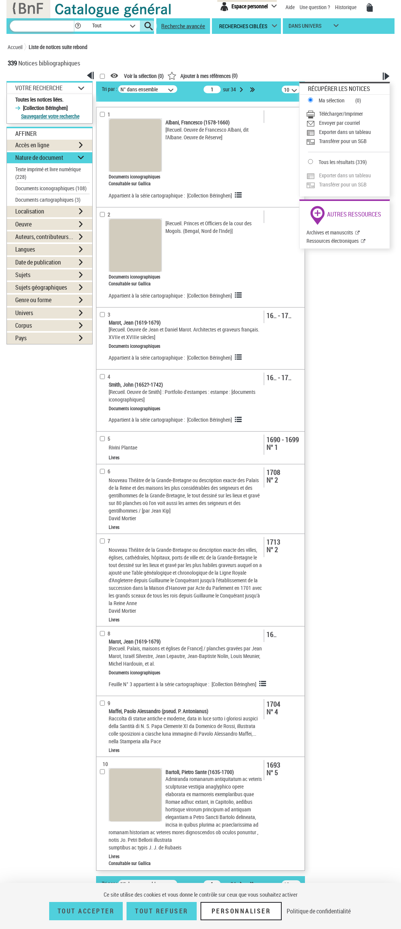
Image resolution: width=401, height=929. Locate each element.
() (202, 75)
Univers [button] (24, 313)
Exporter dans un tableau (345, 131)
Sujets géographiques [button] (41, 287)
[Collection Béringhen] (209, 195)
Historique (346, 7)
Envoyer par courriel (339, 122)
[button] (77, 26)
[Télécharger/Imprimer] (348, 114)
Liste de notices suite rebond (58, 47)
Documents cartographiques (47, 199)
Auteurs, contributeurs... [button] (44, 237)
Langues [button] (25, 249)
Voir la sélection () (144, 76)
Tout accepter (86, 911)
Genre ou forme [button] (33, 300)
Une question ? (315, 7)
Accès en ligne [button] (32, 145)
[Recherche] (42, 26)
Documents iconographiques (51, 188)
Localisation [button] (29, 211)
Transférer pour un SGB (343, 141)
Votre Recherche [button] (39, 88)
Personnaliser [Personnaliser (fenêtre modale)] (241, 911)
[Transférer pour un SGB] (348, 141)
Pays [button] (21, 338)
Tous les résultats (336, 162)
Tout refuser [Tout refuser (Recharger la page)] (161, 911)
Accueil (15, 47)
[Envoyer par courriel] (348, 123)
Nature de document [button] (39, 157)
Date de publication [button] (38, 262)
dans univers (305, 27)
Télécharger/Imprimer (341, 113)
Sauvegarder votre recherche (50, 116)
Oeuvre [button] (23, 224)
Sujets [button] (22, 275)
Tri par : (109, 88)
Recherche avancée (183, 26)
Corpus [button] (23, 325)
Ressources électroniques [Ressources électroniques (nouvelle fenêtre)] (332, 240)
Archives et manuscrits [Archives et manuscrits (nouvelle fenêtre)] (329, 232)
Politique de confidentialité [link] (319, 911)
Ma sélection (332, 100)
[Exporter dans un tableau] (348, 132)
